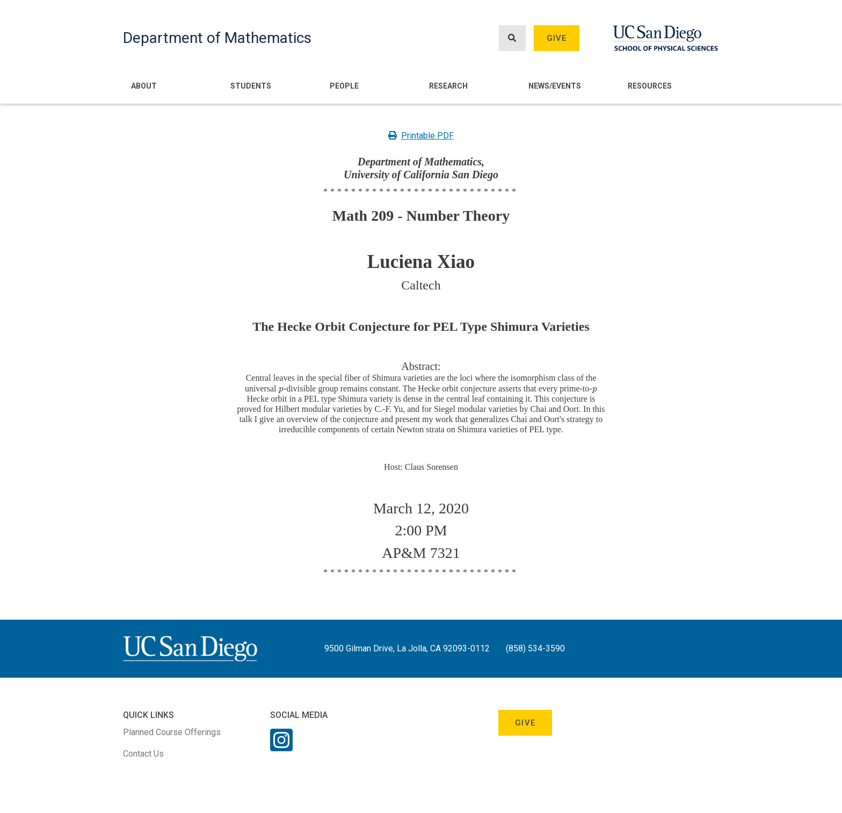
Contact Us (143, 754)
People (344, 86)
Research (448, 86)
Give (557, 38)
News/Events (554, 86)
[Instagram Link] (281, 747)
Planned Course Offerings (172, 732)
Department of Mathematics (217, 38)
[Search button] (512, 38)
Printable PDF (421, 135)
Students (250, 86)
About (144, 86)
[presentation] (281, 388)
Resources (650, 86)
